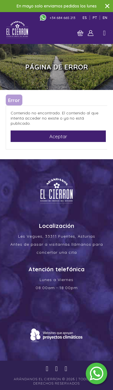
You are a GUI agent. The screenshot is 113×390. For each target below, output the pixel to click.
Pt (95, 18)
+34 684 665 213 (62, 18)
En (105, 18)
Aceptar (58, 136)
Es (85, 18)
